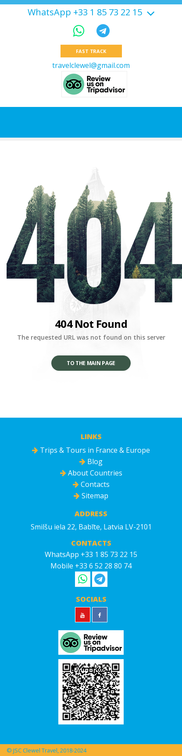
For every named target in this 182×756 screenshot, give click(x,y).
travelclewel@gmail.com (91, 65)
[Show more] (149, 12)
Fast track (91, 51)
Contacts (91, 484)
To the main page (91, 363)
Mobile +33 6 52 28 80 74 (91, 566)
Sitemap (91, 495)
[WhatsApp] (80, 30)
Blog (91, 461)
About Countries (91, 473)
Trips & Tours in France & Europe (91, 450)
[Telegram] (103, 30)
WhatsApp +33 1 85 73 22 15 (85, 12)
